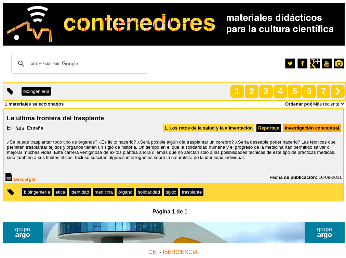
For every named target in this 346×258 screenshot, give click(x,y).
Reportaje (268, 128)
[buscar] (79, 64)
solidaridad (149, 192)
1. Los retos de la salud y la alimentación (208, 128)
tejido (170, 192)
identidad (79, 192)
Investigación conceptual (312, 128)
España (35, 128)
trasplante (192, 192)
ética (60, 192)
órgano (125, 192)
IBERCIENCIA (180, 252)
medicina (104, 192)
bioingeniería (37, 192)
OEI (153, 252)
